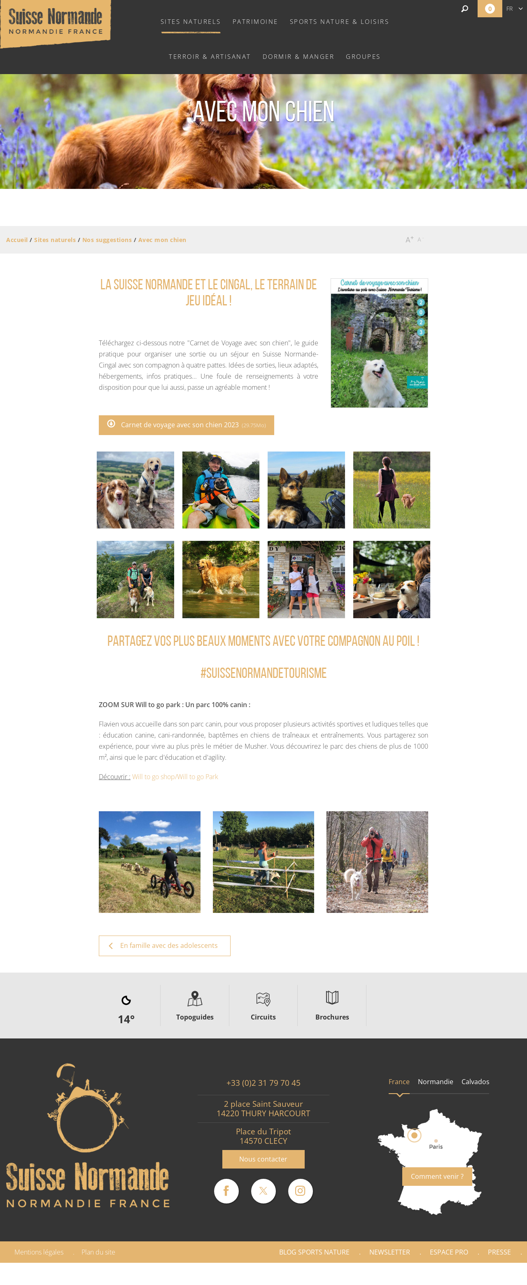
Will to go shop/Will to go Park (175, 776)
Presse (499, 1252)
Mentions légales (38, 1252)
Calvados (476, 1081)
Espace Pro (449, 1252)
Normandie (435, 1081)
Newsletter (389, 1252)
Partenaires (492, 1273)
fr (509, 8)
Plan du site (98, 1252)
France (399, 1081)
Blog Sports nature (314, 1252)
